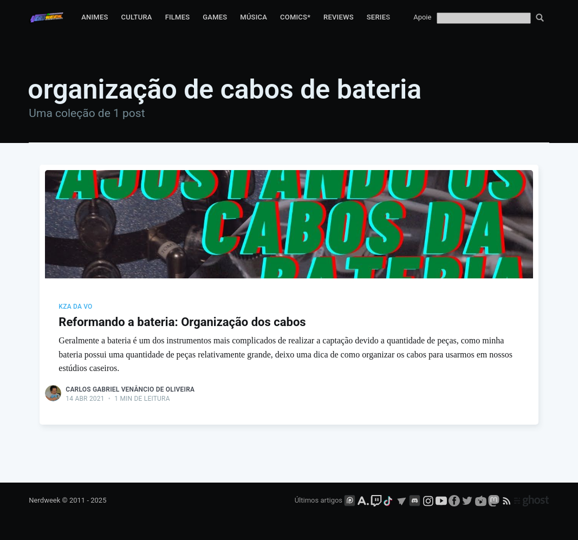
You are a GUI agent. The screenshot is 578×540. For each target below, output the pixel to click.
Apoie (422, 17)
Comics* (295, 17)
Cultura (136, 17)
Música (253, 17)
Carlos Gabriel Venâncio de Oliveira (130, 389)
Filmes (177, 17)
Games (215, 17)
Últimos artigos (318, 500)
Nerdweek (44, 500)
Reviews (338, 17)
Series (379, 17)
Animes (94, 17)
